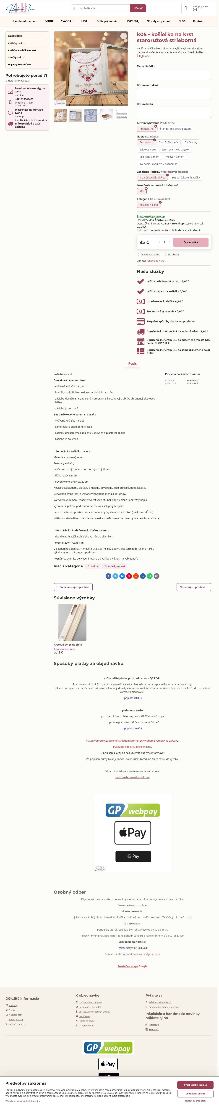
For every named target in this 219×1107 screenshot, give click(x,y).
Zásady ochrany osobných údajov (22, 1101)
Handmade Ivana (155, 260)
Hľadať (138, 8)
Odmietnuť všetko (195, 1093)
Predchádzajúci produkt (73, 587)
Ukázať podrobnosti (195, 1100)
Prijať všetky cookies (195, 1084)
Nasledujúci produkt (194, 587)
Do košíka (190, 242)
